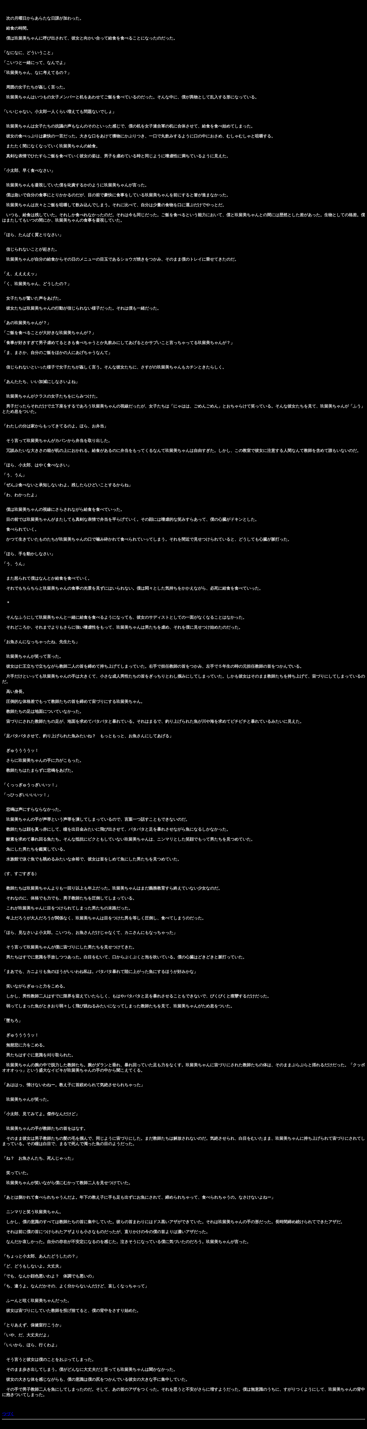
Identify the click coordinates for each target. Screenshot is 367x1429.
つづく (8, 1414)
